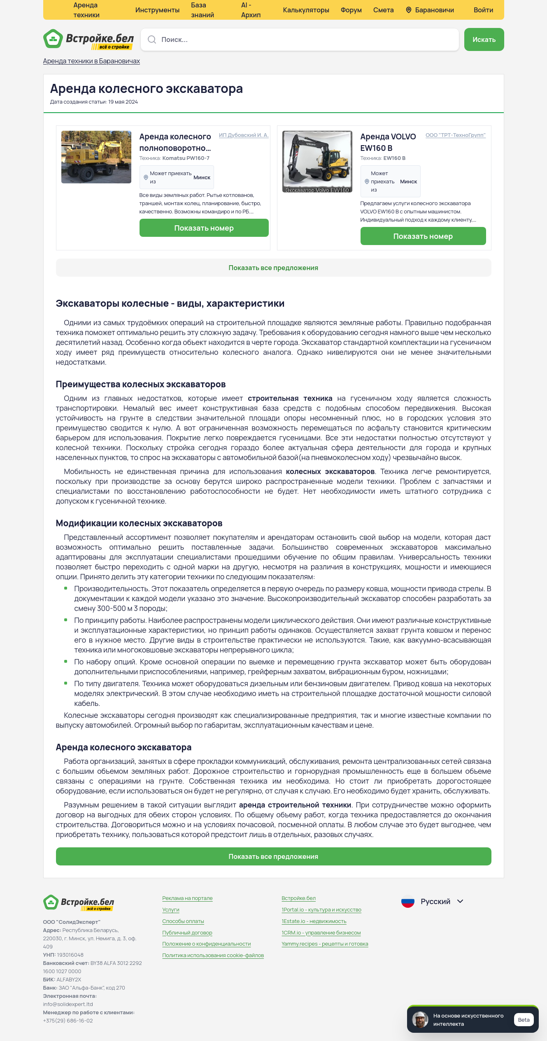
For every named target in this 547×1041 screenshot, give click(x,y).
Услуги (171, 909)
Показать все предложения (274, 267)
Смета (383, 9)
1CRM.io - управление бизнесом (321, 932)
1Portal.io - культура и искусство (322, 909)
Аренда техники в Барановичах (91, 60)
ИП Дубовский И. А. (244, 135)
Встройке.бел (299, 898)
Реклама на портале (188, 898)
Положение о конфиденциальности (207, 943)
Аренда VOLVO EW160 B (388, 142)
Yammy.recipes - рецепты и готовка (325, 943)
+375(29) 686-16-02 (68, 1020)
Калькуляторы (306, 9)
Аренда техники (87, 9)
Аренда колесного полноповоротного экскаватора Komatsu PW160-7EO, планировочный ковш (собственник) (177, 142)
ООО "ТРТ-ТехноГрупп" (456, 135)
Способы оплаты (183, 921)
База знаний (202, 9)
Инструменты (157, 9)
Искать (484, 39)
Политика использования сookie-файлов (213, 955)
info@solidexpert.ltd (68, 1004)
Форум (351, 9)
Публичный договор (187, 932)
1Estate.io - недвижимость (314, 921)
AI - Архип (251, 9)
